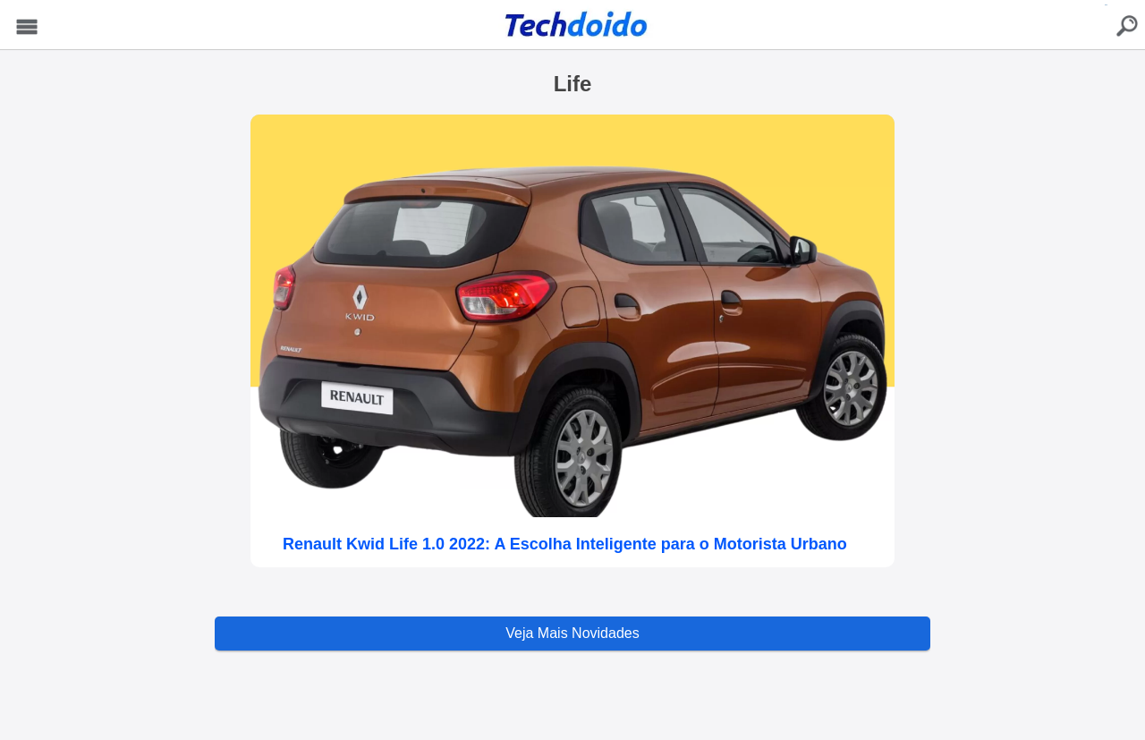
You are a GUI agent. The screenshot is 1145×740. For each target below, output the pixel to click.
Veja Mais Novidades (572, 633)
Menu (27, 27)
